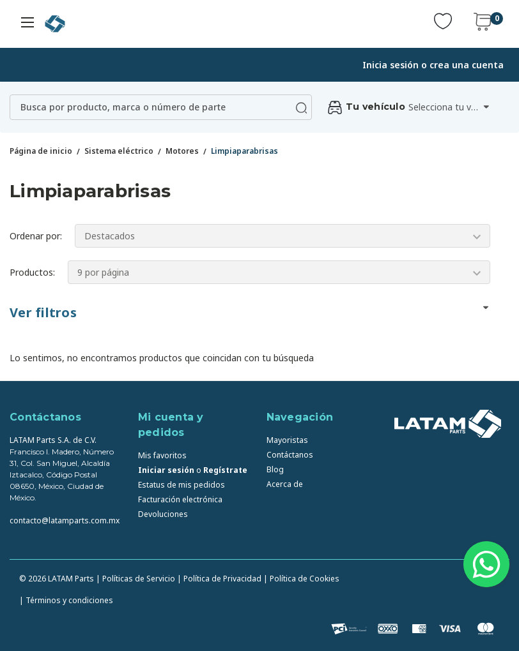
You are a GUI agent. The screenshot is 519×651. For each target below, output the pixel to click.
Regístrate (225, 470)
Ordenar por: (36, 236)
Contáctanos (290, 454)
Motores (182, 151)
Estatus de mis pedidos (181, 484)
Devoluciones (163, 514)
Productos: (32, 272)
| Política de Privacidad (219, 578)
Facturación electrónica (180, 499)
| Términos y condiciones (66, 600)
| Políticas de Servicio (135, 578)
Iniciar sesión (166, 470)
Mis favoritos (162, 455)
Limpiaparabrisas (244, 151)
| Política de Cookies (301, 578)
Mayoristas (287, 440)
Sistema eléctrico (118, 151)
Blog (275, 469)
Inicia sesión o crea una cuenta (433, 65)
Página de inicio (41, 151)
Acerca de (285, 484)
